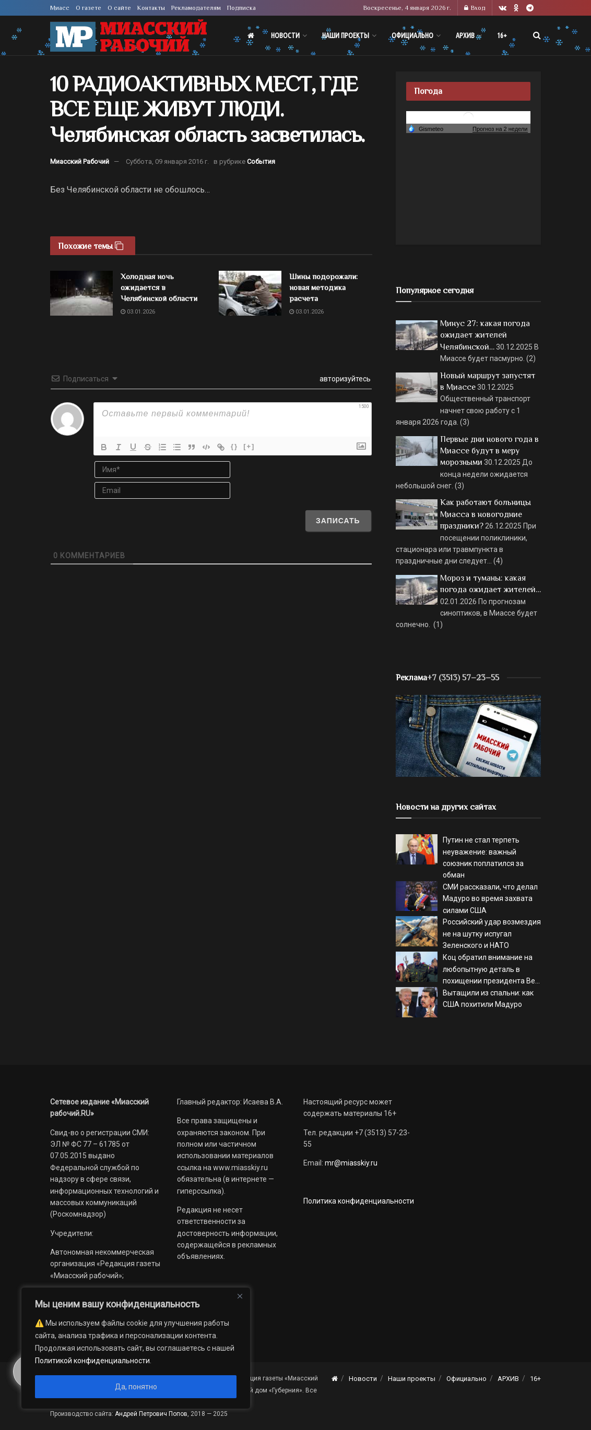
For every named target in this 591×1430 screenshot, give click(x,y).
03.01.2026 (138, 311)
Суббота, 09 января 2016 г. (167, 161)
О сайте (119, 7)
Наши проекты (345, 35)
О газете (88, 7)
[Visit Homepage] (128, 35)
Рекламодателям (196, 7)
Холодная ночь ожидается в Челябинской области (159, 287)
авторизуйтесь (344, 379)
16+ (502, 35)
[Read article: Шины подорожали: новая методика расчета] (250, 293)
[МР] (468, 735)
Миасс (59, 7)
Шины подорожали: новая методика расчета (323, 287)
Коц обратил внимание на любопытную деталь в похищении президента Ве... (491, 969)
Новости (285, 35)
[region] (136, 1348)
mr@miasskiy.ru (350, 1163)
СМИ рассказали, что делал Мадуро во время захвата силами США (490, 899)
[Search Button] (537, 35)
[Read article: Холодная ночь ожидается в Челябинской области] (81, 293)
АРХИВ (465, 35)
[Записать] (338, 520)
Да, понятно (136, 1387)
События (261, 161)
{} (234, 446)
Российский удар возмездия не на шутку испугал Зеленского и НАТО (492, 934)
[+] (249, 446)
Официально (412, 35)
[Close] (239, 1296)
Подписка (241, 7)
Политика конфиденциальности (358, 1201)
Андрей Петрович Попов (151, 1413)
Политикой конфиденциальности (92, 1360)
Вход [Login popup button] (475, 7)
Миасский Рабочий (79, 161)
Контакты (151, 7)
